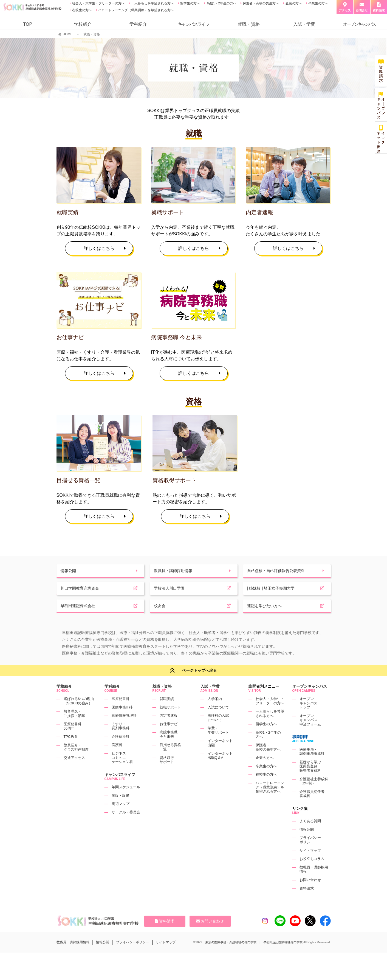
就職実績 (167, 713)
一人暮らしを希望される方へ (152, 3)
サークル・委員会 (126, 826)
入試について (218, 721)
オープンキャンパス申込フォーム (310, 734)
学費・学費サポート (218, 744)
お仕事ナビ (168, 738)
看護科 (117, 759)
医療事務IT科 (122, 721)
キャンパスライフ (119, 788)
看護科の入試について (218, 731)
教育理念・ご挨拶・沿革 (74, 727)
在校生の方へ (81, 10)
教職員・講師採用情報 (73, 956)
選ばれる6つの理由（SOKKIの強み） (79, 715)
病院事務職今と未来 (168, 748)
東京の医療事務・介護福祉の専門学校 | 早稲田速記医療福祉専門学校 (254, 956)
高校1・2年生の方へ (220, 3)
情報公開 (307, 843)
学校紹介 (83, 24)
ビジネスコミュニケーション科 (122, 771)
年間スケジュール (126, 801)
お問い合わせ (310, 894)
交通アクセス (74, 772)
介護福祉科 (120, 750)
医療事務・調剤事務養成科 (312, 765)
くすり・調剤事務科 (120, 740)
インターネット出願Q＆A (220, 769)
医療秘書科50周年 (72, 740)
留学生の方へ (189, 3)
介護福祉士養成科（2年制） (314, 795)
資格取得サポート (167, 774)
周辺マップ (120, 818)
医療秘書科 (120, 713)
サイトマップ (310, 864)
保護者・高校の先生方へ (260, 3)
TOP (27, 24)
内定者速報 (168, 729)
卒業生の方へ (317, 3)
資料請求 (307, 902)
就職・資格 (249, 24)
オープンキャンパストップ (308, 717)
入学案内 (215, 713)
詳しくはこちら (105, 248)
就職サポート (170, 721)
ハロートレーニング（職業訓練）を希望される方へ (135, 10)
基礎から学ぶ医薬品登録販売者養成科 (310, 780)
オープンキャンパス (309, 700)
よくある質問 (310, 835)
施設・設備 (120, 809)
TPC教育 (71, 751)
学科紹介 (138, 24)
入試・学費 (304, 24)
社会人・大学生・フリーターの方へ (98, 3)
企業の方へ (293, 3)
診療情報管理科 (124, 729)
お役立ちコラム (312, 873)
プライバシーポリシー (310, 854)
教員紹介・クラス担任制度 (76, 761)
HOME (68, 34)
